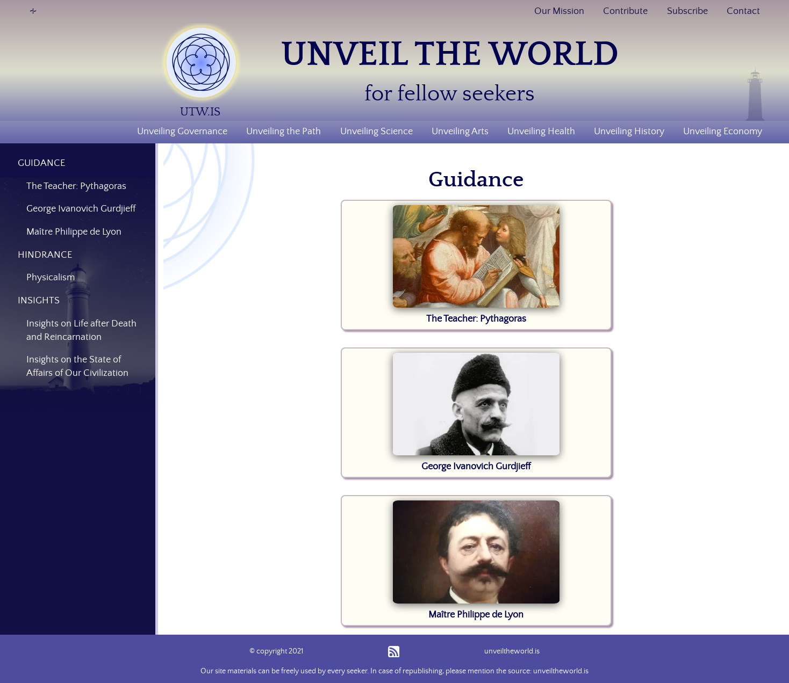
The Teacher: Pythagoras (476, 319)
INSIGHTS (39, 300)
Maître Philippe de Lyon (475, 614)
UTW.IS (200, 112)
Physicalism (50, 277)
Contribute (625, 11)
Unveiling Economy (722, 131)
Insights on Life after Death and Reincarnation (81, 330)
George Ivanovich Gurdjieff (475, 466)
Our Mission (559, 11)
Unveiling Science (376, 131)
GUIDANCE (41, 163)
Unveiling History (629, 131)
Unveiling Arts (460, 131)
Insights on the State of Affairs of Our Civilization (77, 366)
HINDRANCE (45, 255)
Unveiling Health (541, 131)
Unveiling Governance (182, 131)
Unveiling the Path (283, 131)
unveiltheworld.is (512, 651)
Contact (743, 11)
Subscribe (687, 11)
